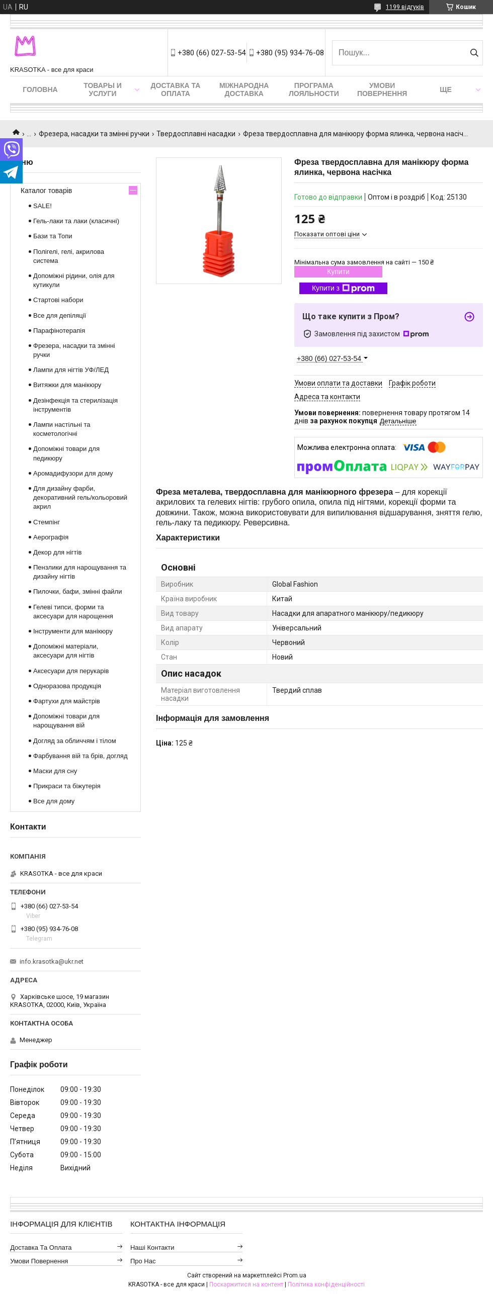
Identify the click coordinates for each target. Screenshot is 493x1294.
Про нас (143, 1261)
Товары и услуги (103, 89)
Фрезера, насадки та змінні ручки (94, 134)
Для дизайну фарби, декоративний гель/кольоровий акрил (80, 497)
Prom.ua (294, 1275)
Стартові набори (58, 300)
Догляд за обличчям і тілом (74, 741)
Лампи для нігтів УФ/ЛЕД (71, 370)
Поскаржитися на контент (246, 1284)
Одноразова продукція (67, 686)
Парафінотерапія (59, 330)
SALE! (42, 206)
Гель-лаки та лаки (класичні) (76, 221)
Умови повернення (382, 89)
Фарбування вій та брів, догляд (80, 756)
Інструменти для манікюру (73, 631)
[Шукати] (474, 52)
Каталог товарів (46, 191)
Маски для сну (55, 771)
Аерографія (50, 537)
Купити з (343, 288)
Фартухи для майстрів (66, 701)
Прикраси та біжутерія (67, 786)
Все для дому (53, 801)
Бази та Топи (52, 236)
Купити (338, 271)
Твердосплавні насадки (195, 134)
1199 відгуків (405, 7)
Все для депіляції (59, 315)
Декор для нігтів (57, 552)
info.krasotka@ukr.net (52, 961)
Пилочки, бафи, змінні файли (77, 591)
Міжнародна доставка (244, 89)
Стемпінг (46, 522)
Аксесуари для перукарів (71, 671)
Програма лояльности (314, 89)
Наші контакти (152, 1247)
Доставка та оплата (176, 89)
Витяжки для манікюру (67, 385)
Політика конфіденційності (326, 1284)
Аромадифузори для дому (73, 473)
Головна (40, 89)
